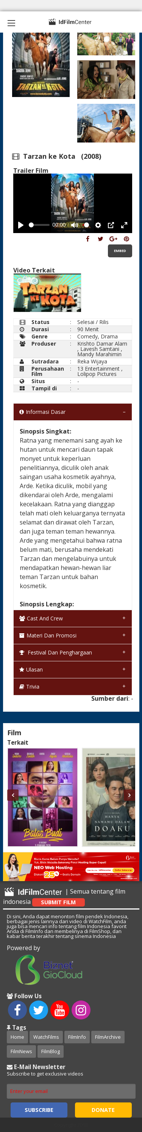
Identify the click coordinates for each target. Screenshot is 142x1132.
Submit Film (58, 902)
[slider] (39, 225)
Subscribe (39, 1109)
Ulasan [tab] (31, 669)
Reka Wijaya (92, 361)
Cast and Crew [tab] (41, 618)
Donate (103, 1109)
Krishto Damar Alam (102, 343)
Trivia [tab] (29, 686)
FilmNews (21, 1051)
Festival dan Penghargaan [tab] (55, 652)
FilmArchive (108, 1036)
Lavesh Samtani (99, 348)
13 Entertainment (98, 368)
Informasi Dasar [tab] (42, 411)
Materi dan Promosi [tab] (47, 635)
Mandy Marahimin (99, 354)
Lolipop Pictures (97, 373)
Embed (120, 250)
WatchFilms (46, 1036)
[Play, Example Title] (21, 225)
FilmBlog (50, 1051)
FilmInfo (77, 1036)
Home (17, 1036)
